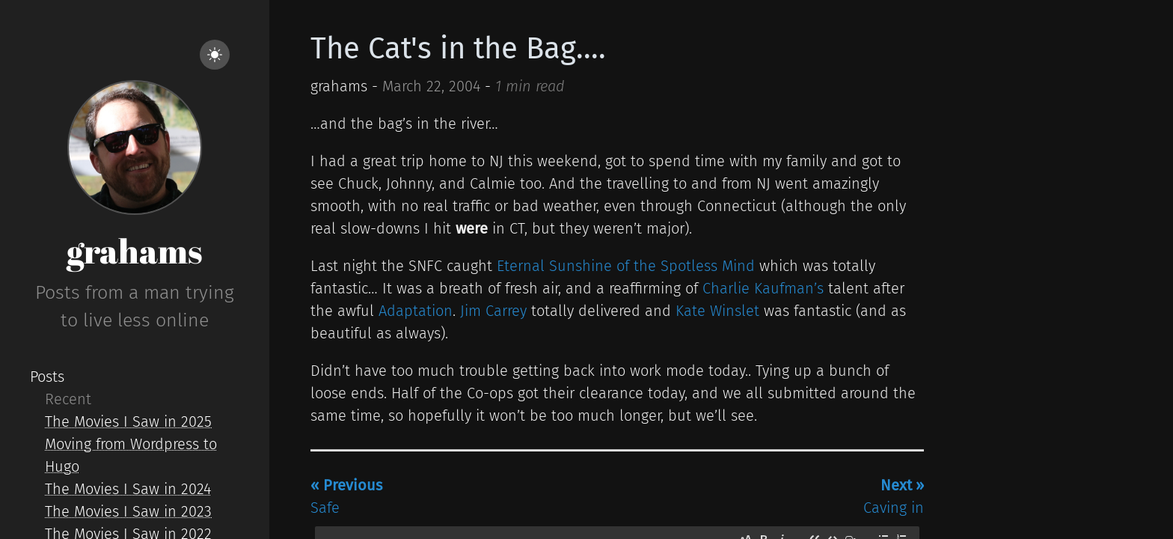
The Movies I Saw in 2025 (128, 421)
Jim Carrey (493, 311)
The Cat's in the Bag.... (458, 49)
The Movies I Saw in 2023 (128, 511)
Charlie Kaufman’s (763, 288)
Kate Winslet (717, 311)
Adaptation (416, 311)
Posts (47, 377)
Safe (346, 496)
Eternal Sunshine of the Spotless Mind (626, 266)
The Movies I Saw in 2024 (128, 489)
